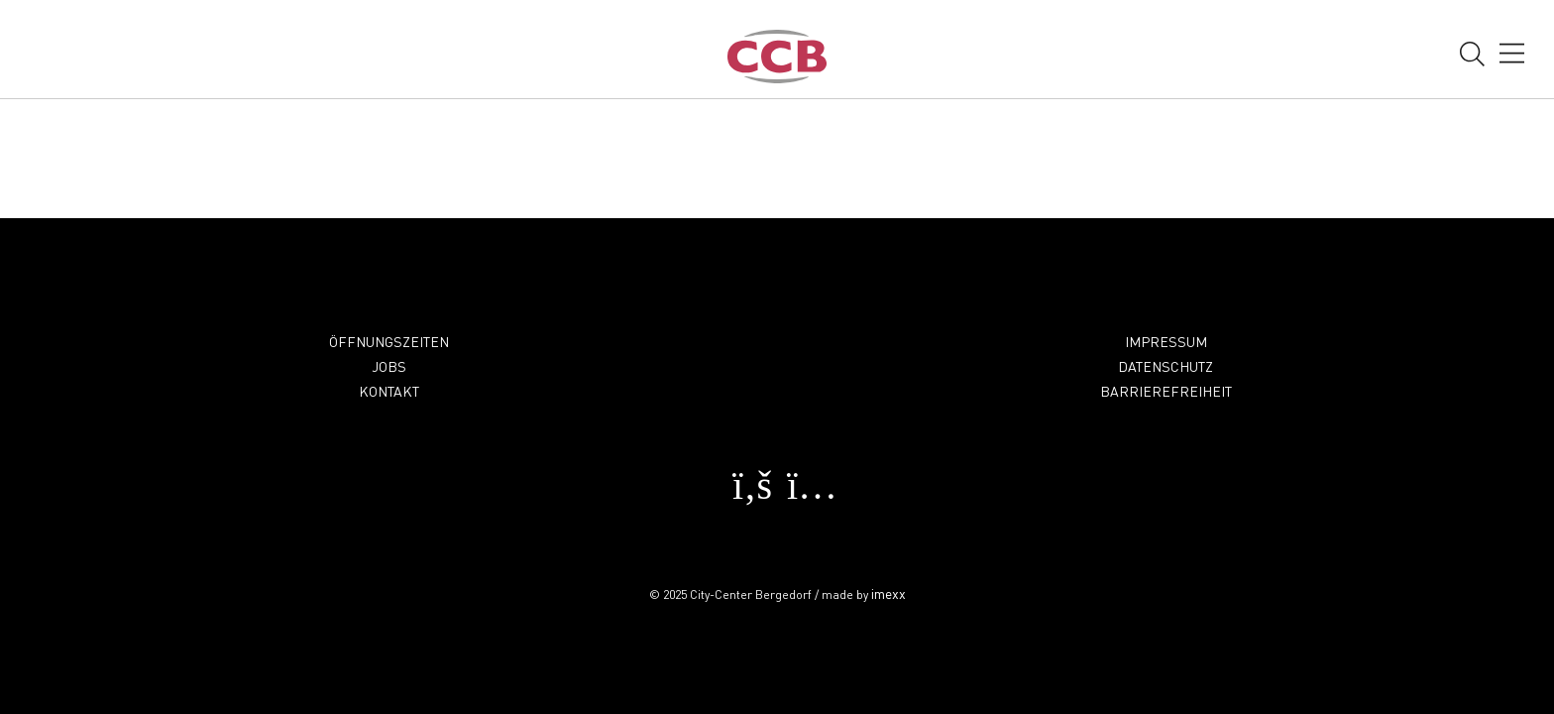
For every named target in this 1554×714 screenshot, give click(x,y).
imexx (888, 593)
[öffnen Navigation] (1512, 55)
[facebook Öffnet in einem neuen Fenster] (747, 493)
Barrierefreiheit (1166, 391)
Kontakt (389, 391)
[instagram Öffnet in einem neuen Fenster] (806, 493)
